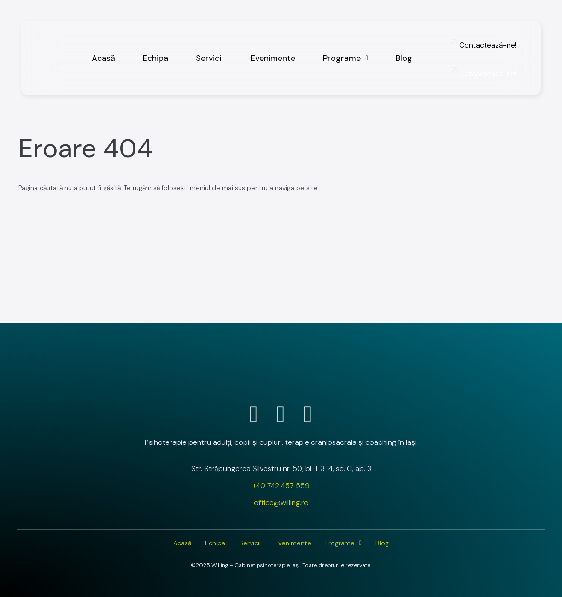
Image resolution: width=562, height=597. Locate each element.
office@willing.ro (281, 502)
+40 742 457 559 (281, 485)
